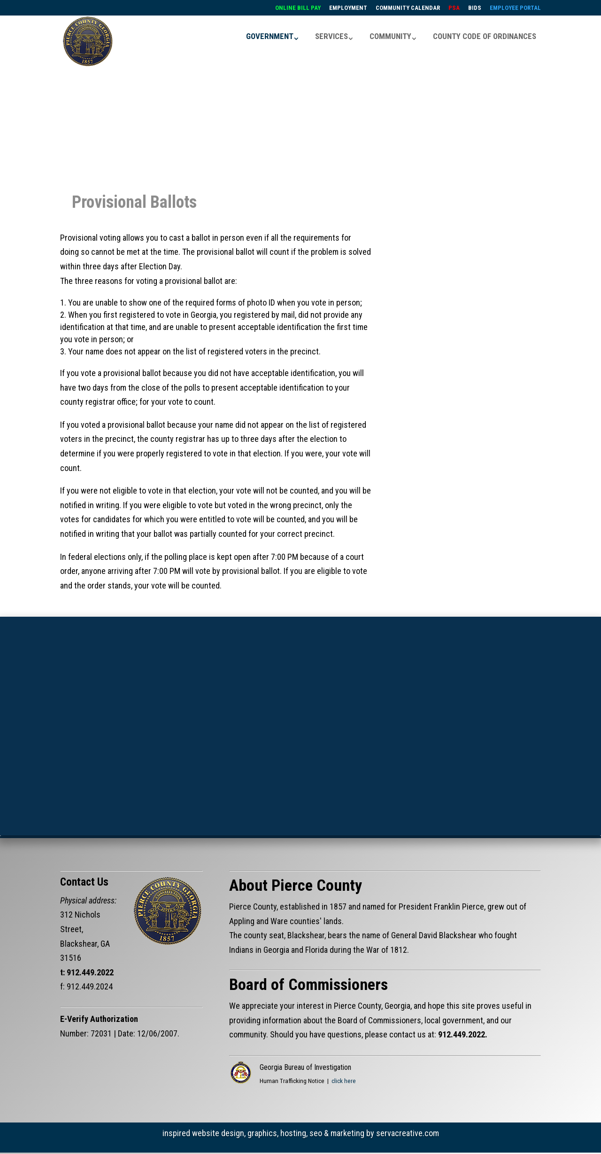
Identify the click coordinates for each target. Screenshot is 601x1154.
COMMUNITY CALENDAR (408, 8)
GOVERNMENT (269, 34)
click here (343, 1076)
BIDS (474, 8)
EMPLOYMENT (348, 8)
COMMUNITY (390, 34)
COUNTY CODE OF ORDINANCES (484, 34)
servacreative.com (407, 1129)
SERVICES (331, 34)
